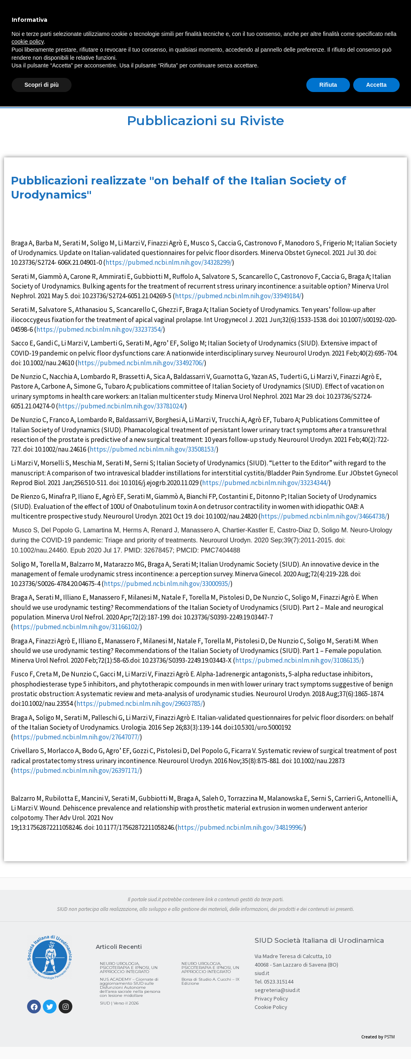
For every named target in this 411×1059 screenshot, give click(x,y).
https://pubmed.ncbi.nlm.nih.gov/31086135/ (298, 660)
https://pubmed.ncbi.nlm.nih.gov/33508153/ (153, 449)
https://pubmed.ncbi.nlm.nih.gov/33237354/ (99, 329)
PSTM (389, 1037)
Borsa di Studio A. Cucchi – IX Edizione (210, 981)
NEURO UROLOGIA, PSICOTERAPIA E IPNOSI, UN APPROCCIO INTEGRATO (129, 967)
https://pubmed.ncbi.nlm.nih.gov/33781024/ (121, 406)
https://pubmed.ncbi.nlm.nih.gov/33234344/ (265, 482)
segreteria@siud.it (277, 990)
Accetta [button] (376, 85)
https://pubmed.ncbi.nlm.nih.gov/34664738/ (324, 516)
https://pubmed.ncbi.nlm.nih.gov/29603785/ (139, 703)
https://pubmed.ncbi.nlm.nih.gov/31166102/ (76, 626)
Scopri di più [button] (42, 85)
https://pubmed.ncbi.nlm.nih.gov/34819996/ (240, 827)
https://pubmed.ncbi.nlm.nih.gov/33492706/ (141, 362)
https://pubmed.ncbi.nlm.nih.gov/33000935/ (167, 583)
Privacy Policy (271, 998)
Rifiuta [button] (328, 85)
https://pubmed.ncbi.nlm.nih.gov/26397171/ (76, 770)
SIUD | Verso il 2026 (119, 1003)
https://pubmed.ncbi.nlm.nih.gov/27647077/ (76, 737)
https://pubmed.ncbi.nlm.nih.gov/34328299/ (168, 262)
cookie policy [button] (28, 41)
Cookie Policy (271, 1007)
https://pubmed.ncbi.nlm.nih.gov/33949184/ (238, 295)
